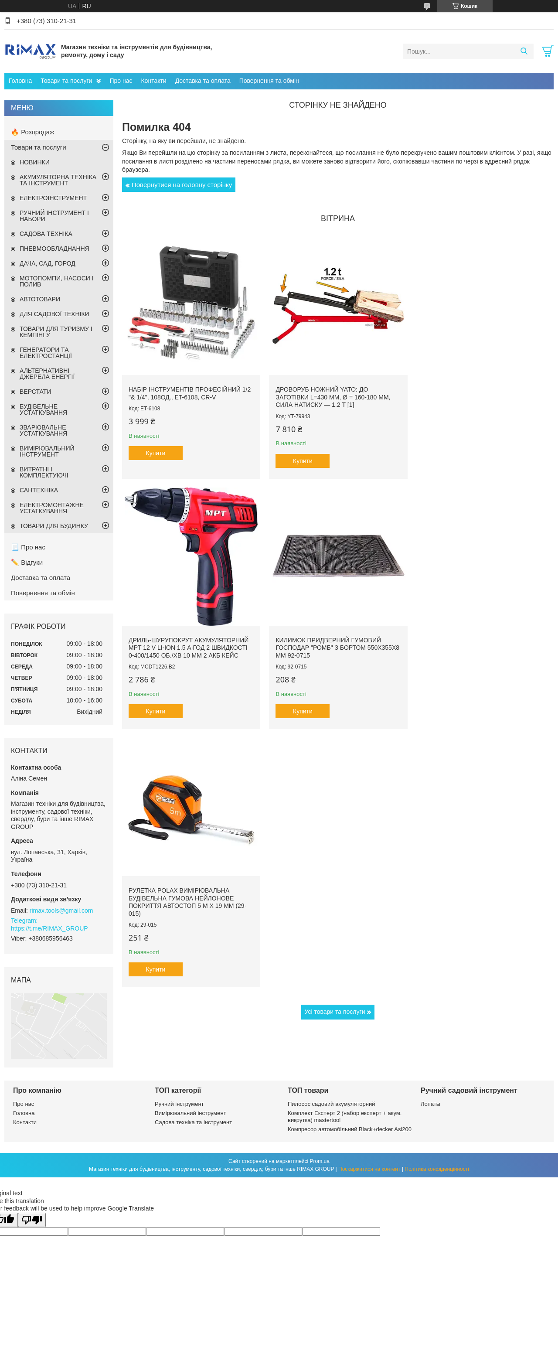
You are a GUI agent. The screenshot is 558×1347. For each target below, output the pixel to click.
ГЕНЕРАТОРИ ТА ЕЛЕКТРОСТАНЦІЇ (46, 352)
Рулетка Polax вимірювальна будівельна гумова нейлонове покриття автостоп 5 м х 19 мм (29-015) (332, 648)
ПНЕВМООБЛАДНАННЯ (54, 248)
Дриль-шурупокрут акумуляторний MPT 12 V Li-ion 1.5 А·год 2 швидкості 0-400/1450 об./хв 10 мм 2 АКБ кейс (479, 395)
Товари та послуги (66, 80)
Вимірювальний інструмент (190, 1113)
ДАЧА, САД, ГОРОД (47, 263)
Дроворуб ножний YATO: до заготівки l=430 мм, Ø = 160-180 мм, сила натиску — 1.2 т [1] (331, 395)
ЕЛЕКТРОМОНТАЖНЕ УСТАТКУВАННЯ (52, 508)
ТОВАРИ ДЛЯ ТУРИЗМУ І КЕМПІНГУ (56, 331)
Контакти (153, 80)
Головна (20, 80)
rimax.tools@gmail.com (61, 910)
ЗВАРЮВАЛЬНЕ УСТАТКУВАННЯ (43, 430)
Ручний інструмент (179, 1104)
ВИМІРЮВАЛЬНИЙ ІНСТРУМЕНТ (47, 451)
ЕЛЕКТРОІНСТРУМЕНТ (53, 197)
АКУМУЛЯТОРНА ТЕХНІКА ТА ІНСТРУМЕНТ (58, 180)
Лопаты (430, 1104)
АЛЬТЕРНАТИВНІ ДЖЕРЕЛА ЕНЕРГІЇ (47, 373)
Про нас (120, 80)
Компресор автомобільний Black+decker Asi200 (350, 1129)
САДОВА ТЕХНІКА (46, 233)
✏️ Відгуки (27, 562)
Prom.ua (320, 1161)
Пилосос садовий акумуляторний (331, 1104)
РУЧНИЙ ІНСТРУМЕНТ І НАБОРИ (54, 215)
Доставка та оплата (203, 80)
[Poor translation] (32, 1220)
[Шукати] (524, 51)
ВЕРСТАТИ (35, 391)
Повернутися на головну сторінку (182, 184)
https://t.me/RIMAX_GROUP (49, 928)
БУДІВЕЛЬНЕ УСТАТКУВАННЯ (43, 409)
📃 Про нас (28, 547)
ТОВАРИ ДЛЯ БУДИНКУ (54, 525)
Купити (156, 451)
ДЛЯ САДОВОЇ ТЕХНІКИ (54, 313)
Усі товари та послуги (335, 757)
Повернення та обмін (269, 80)
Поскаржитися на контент (369, 1169)
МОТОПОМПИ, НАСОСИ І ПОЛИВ (57, 281)
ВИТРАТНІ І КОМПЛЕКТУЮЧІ (44, 472)
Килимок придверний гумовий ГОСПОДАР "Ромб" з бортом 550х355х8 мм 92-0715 (181, 644)
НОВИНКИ (35, 162)
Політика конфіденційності (437, 1169)
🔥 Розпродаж (32, 132)
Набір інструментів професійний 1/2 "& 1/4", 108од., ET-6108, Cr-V (190, 391)
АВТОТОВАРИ (40, 299)
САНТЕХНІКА (39, 490)
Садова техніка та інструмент (193, 1122)
